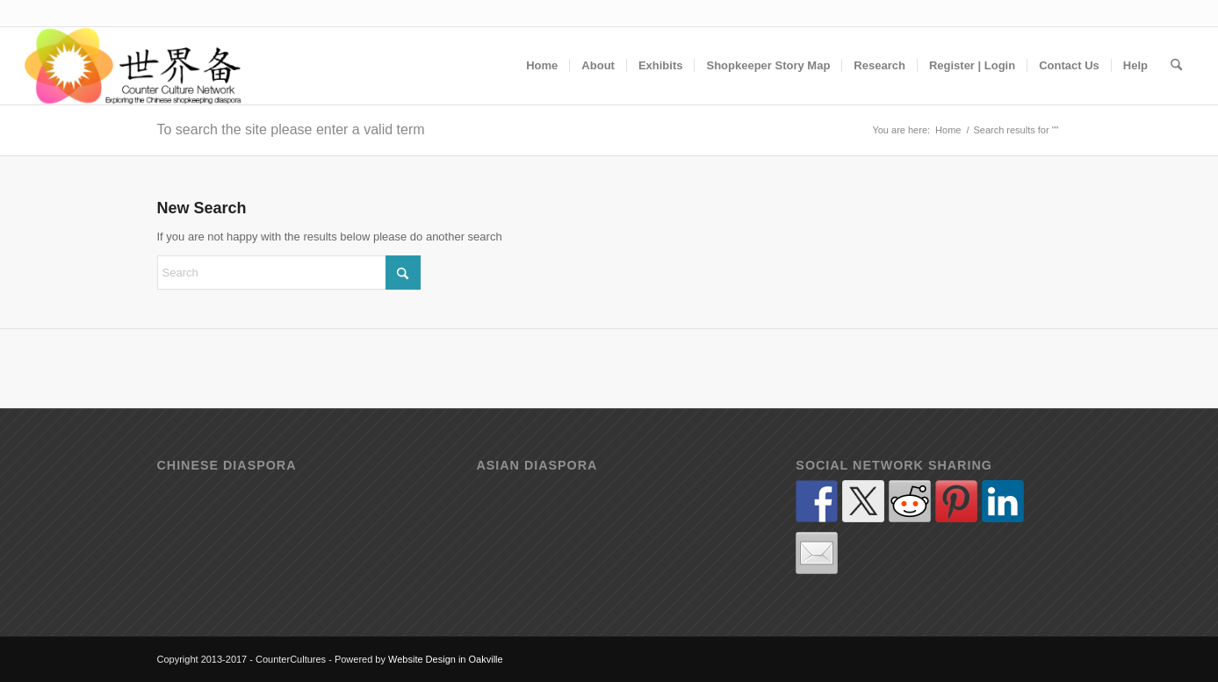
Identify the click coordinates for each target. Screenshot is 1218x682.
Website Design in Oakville (445, 659)
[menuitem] (542, 65)
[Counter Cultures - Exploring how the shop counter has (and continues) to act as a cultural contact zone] (134, 65)
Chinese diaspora (227, 465)
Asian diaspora (536, 465)
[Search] (1176, 65)
